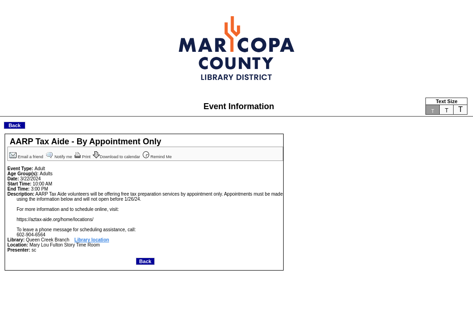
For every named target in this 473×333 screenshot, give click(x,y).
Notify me (59, 156)
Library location (91, 239)
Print (83, 156)
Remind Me (157, 156)
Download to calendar (117, 156)
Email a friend (26, 156)
